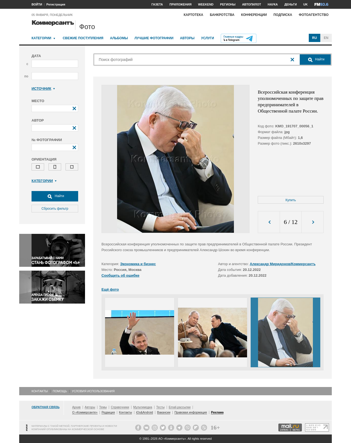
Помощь (60, 391)
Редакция (108, 412)
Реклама (217, 412)
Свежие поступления (83, 38)
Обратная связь (46, 407)
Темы (103, 407)
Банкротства (222, 15)
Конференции (254, 15)
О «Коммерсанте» (84, 412)
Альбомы (119, 38)
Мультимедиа (142, 407)
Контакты (40, 391)
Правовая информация (190, 412)
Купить (290, 200)
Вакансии (164, 412)
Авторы (187, 38)
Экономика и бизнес (138, 264)
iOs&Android (144, 412)
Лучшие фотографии (153, 38)
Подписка (282, 15)
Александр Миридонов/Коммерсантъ (283, 264)
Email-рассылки (180, 407)
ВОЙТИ (37, 4)
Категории (41, 38)
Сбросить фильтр (54, 209)
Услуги (207, 38)
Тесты (160, 407)
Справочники (120, 407)
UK (305, 4)
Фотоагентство (314, 15)
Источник (43, 88)
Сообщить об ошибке (120, 275)
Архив (76, 407)
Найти (55, 196)
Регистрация (55, 4)
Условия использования (93, 391)
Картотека (193, 15)
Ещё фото (110, 289)
